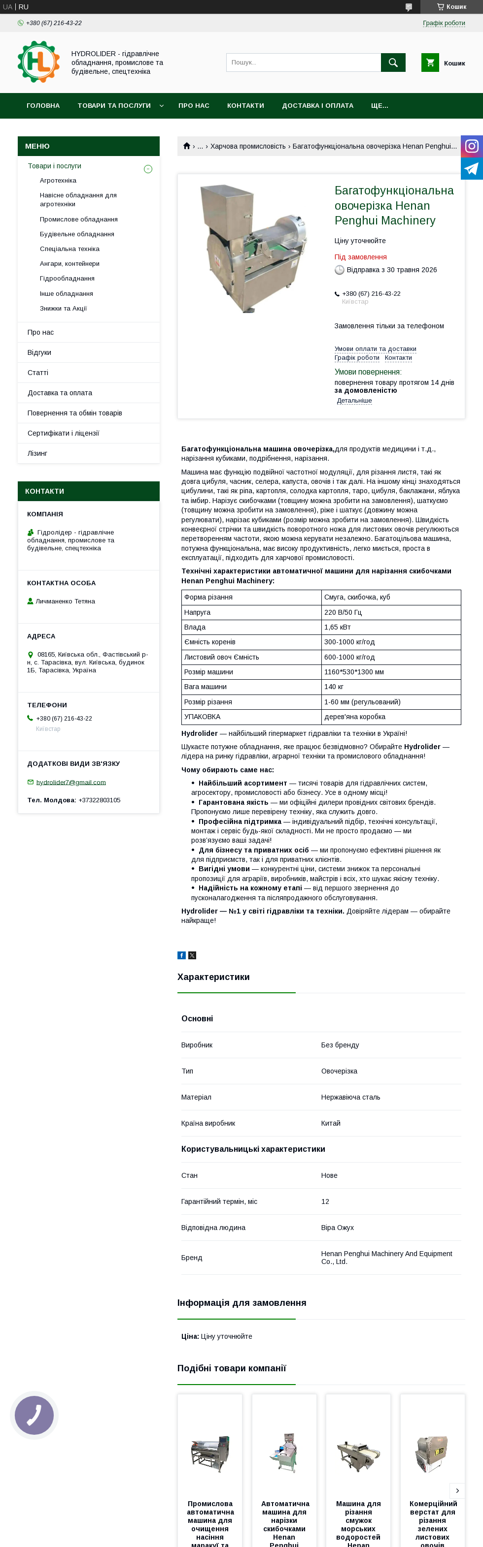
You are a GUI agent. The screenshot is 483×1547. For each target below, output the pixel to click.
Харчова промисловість (248, 146)
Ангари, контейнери (70, 263)
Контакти (245, 105)
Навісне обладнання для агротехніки (78, 199)
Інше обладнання (66, 293)
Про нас (193, 105)
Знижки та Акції (63, 308)
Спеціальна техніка (70, 249)
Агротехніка (58, 180)
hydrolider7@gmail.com (71, 782)
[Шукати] (393, 62)
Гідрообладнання (67, 278)
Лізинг (37, 453)
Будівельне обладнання (77, 234)
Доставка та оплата (60, 393)
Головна (43, 105)
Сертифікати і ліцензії (64, 433)
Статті (38, 373)
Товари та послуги (114, 105)
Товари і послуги (54, 166)
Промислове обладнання (79, 219)
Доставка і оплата (317, 105)
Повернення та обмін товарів (75, 413)
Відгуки (39, 352)
